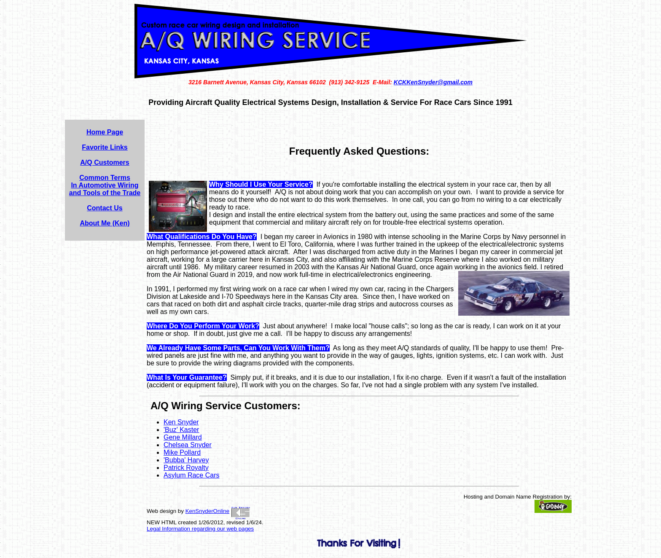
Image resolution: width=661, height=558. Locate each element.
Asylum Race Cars (191, 475)
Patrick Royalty (186, 467)
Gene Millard (183, 437)
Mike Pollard (182, 452)
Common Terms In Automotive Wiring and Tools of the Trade (105, 185)
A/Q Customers (104, 162)
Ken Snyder (181, 422)
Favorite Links (104, 147)
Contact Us (104, 208)
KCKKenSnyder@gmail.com (433, 82)
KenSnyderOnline (207, 511)
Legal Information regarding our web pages (200, 529)
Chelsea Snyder (188, 444)
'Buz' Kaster (181, 429)
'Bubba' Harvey (186, 460)
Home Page (104, 132)
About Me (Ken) (104, 223)
